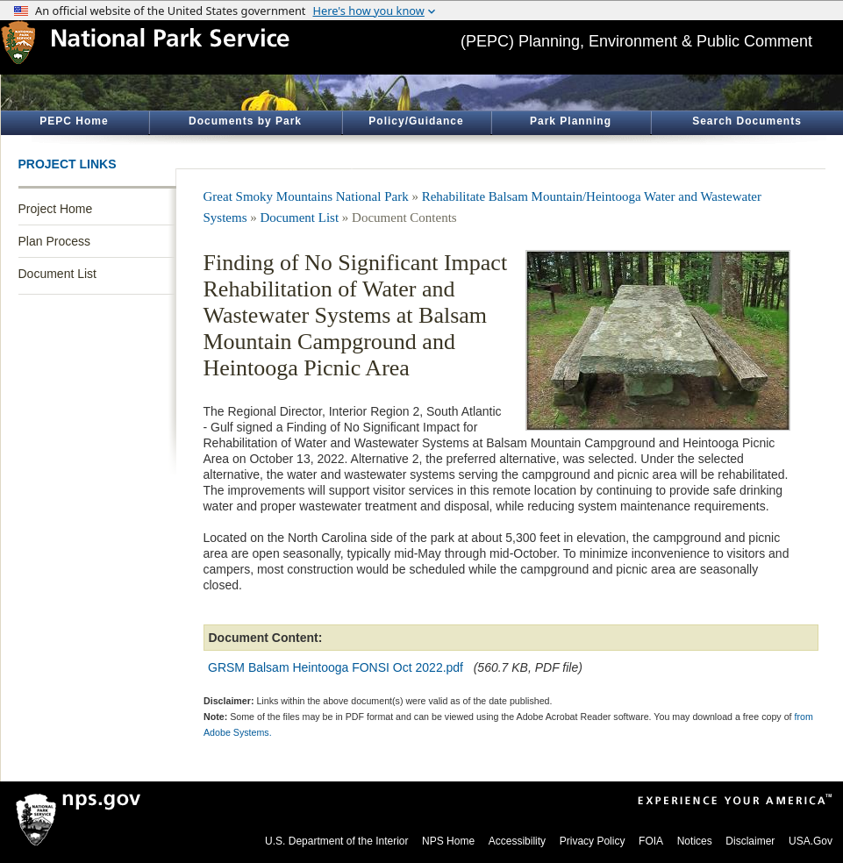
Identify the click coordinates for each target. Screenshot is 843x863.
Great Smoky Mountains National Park (306, 196)
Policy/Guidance (415, 121)
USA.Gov (810, 841)
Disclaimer (750, 841)
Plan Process (54, 241)
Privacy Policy (592, 841)
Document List (57, 274)
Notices (694, 841)
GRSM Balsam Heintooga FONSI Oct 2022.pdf (335, 667)
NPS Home (448, 841)
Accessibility (517, 841)
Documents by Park (245, 121)
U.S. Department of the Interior (336, 841)
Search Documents (747, 121)
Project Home (55, 209)
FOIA (651, 841)
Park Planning (570, 121)
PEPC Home (73, 121)
